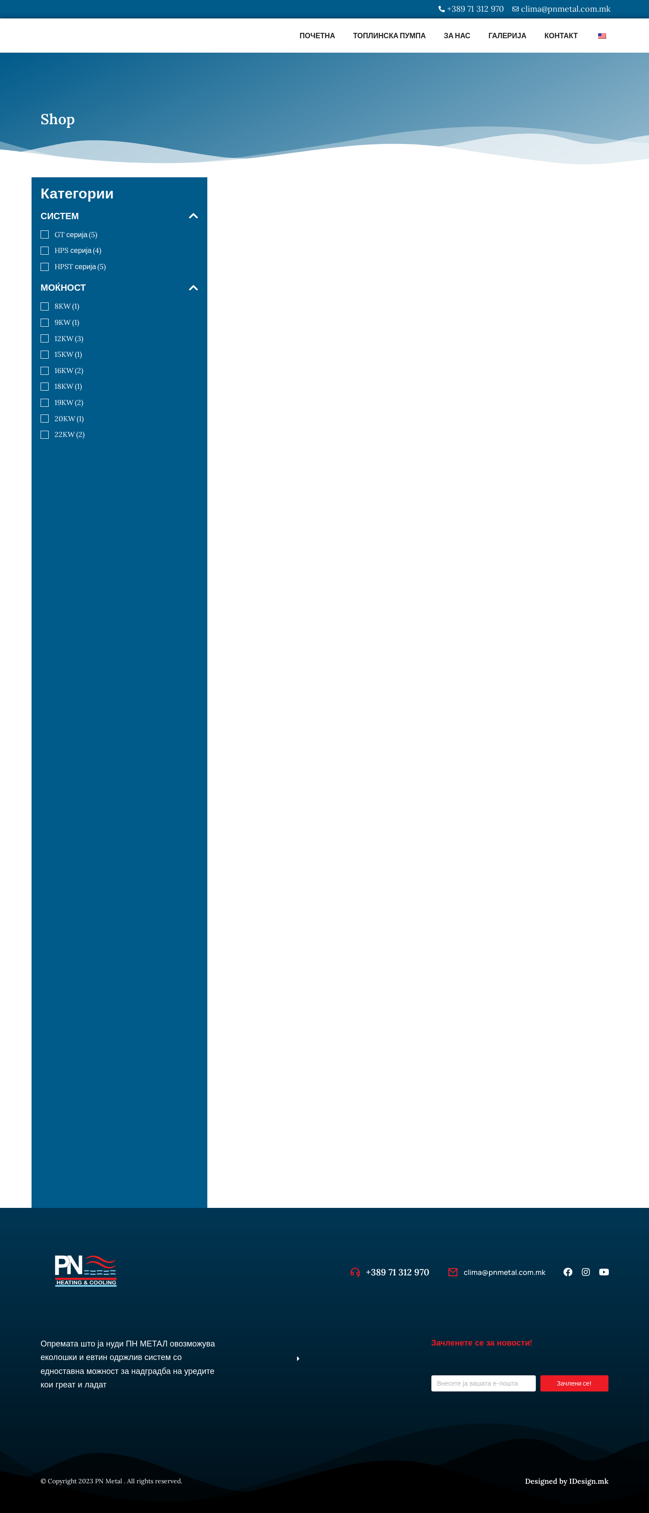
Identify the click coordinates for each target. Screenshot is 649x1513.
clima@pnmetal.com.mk (504, 1272)
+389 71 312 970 (398, 1272)
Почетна (317, 36)
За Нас (457, 36)
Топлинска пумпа (389, 36)
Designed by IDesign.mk (566, 1481)
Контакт (561, 36)
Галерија (507, 36)
